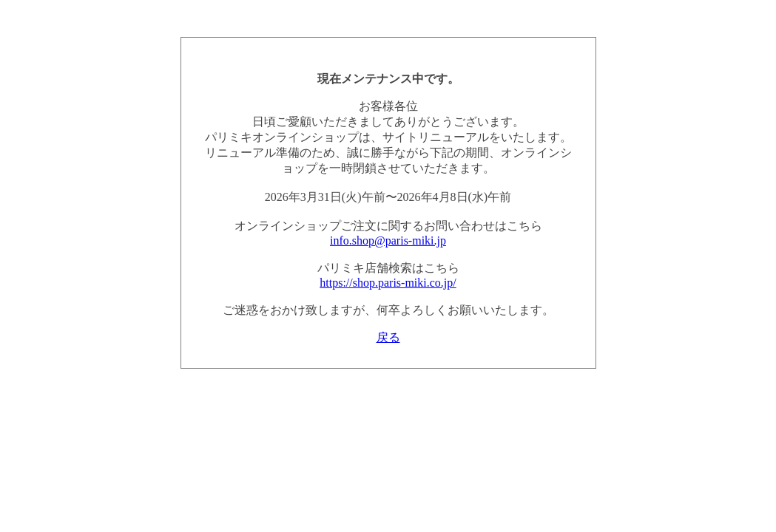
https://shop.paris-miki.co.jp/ (388, 282)
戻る (388, 337)
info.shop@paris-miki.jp (388, 240)
